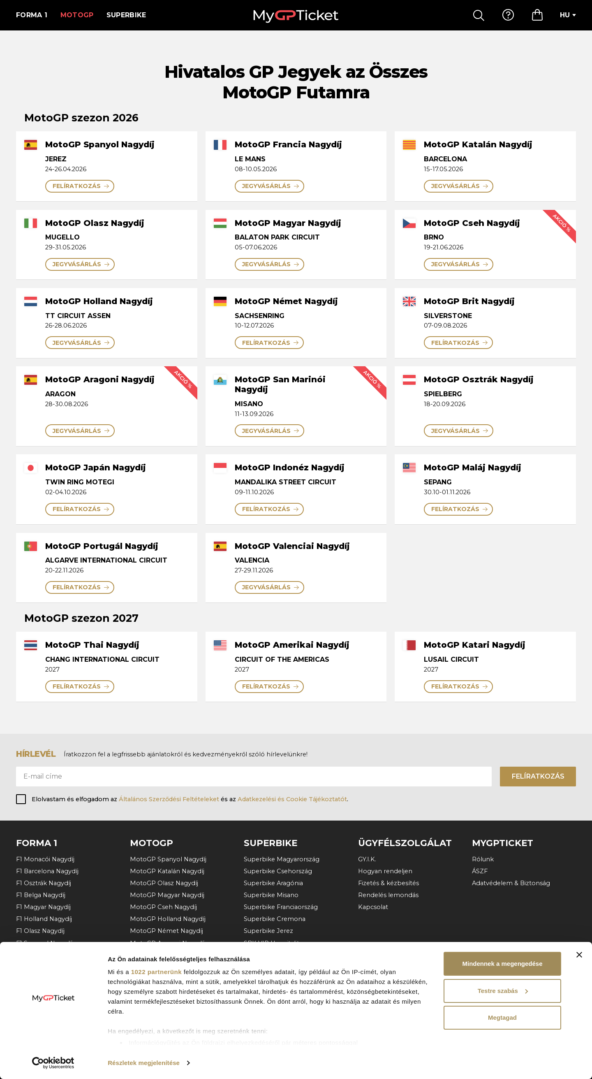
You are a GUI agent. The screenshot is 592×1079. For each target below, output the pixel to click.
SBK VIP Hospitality (273, 943)
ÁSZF (480, 871)
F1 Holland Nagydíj (44, 919)
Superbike (126, 15)
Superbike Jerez (268, 931)
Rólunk (483, 859)
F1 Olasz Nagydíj (40, 931)
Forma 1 (31, 15)
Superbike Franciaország (281, 907)
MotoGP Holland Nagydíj (168, 919)
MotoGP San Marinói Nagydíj (173, 955)
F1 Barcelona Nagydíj (47, 871)
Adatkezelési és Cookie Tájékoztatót (292, 799)
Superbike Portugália (276, 955)
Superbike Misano (271, 895)
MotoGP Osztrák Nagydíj (167, 967)
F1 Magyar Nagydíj (43, 907)
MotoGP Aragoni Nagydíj (167, 943)
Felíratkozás (538, 776)
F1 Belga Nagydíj (40, 895)
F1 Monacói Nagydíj (45, 859)
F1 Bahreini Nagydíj (44, 1015)
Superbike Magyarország (281, 859)
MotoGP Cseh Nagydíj (163, 907)
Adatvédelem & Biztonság (511, 883)
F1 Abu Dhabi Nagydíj (48, 1003)
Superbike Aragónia (273, 883)
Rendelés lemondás (388, 895)
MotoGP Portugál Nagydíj (169, 979)
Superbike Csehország (278, 871)
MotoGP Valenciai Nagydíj (168, 991)
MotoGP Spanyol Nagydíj (168, 859)
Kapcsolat (373, 907)
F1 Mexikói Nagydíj (44, 979)
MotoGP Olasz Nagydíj (164, 883)
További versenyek (44, 1026)
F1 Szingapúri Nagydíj (48, 967)
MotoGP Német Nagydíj (166, 931)
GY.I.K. (367, 859)
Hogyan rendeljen (385, 871)
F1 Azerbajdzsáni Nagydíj (53, 955)
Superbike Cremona (274, 919)
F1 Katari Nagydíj (40, 991)
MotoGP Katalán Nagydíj (167, 871)
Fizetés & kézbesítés (388, 883)
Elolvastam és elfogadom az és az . (190, 799)
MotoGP (77, 15)
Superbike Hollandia (274, 967)
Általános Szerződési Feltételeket (169, 799)
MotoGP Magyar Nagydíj (167, 895)
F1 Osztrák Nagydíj (43, 883)
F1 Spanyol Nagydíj (44, 943)
